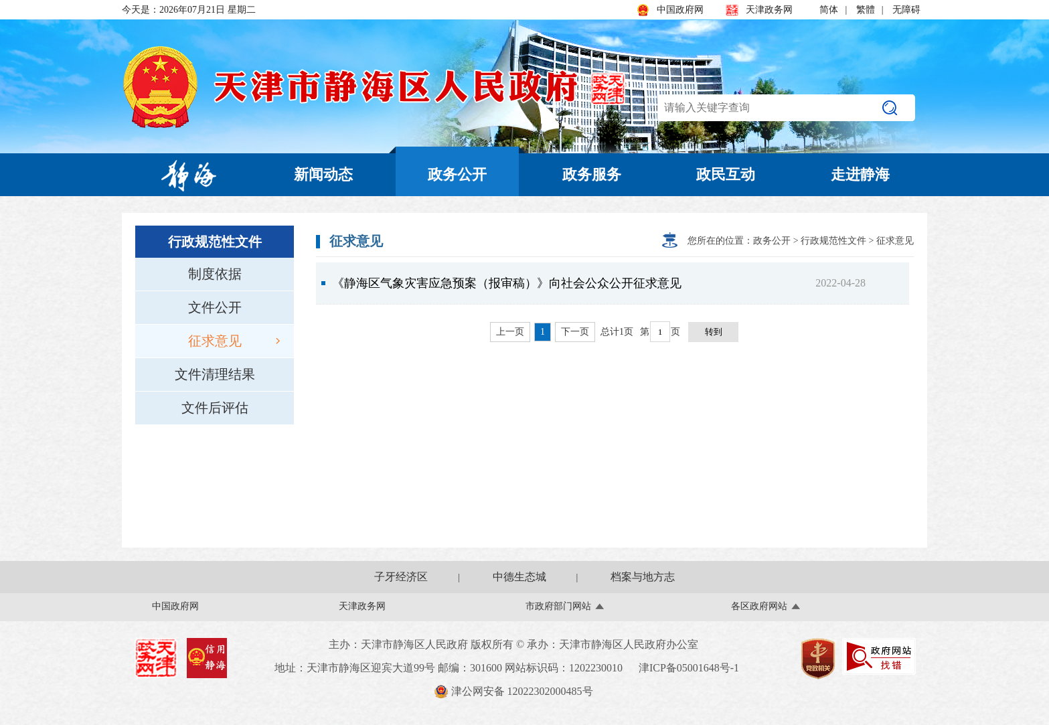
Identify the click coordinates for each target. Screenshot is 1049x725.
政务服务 (591, 174)
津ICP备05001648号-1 (689, 667)
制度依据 (215, 273)
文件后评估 (214, 407)
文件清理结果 (215, 374)
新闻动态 (323, 174)
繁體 (865, 10)
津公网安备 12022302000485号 (513, 691)
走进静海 (860, 174)
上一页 (510, 332)
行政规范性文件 (833, 241)
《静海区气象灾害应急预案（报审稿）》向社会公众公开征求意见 (506, 283)
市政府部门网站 (558, 606)
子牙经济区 (401, 576)
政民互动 (725, 174)
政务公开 (457, 174)
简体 (828, 10)
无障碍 (906, 10)
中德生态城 (519, 576)
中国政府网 (670, 10)
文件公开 (215, 307)
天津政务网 (759, 10)
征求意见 (234, 340)
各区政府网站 (759, 606)
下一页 (575, 332)
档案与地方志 (643, 576)
